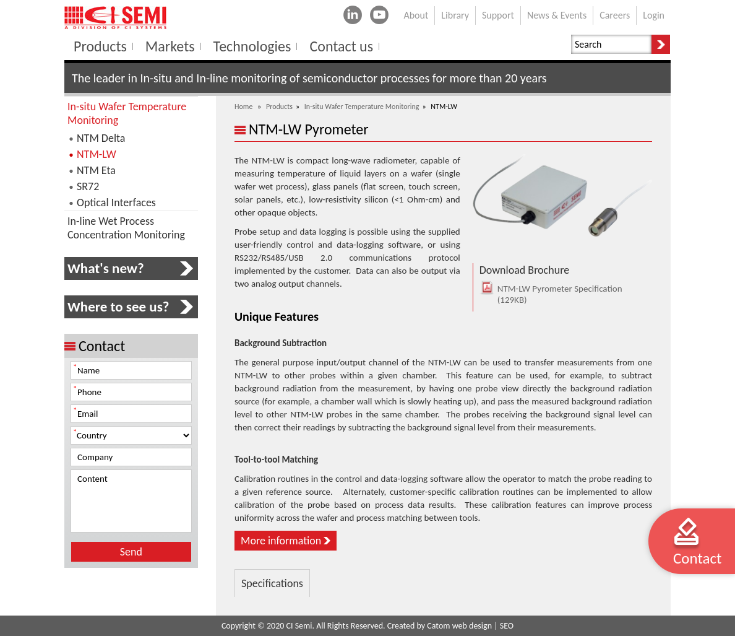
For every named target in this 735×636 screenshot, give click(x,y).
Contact (697, 558)
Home (243, 106)
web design (472, 626)
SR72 (88, 186)
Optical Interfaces (116, 202)
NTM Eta (96, 170)
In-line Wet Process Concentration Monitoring (126, 228)
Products (279, 106)
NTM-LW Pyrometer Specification (551, 294)
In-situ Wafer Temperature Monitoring (361, 106)
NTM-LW (96, 154)
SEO (507, 626)
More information (281, 540)
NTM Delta (101, 138)
